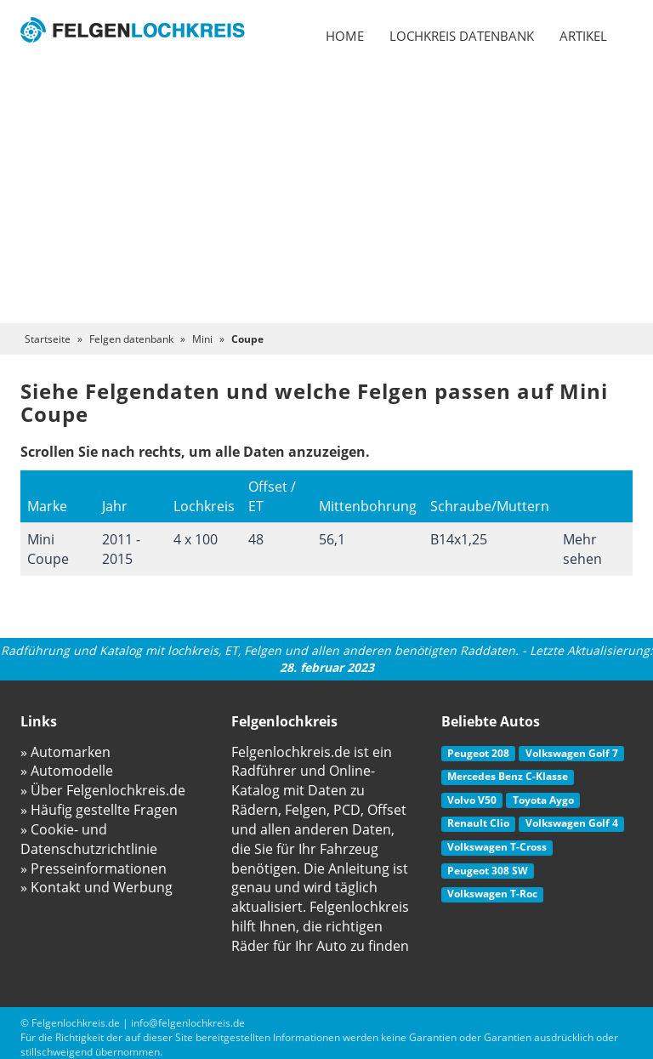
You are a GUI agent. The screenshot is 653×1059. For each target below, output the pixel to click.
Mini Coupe (48, 549)
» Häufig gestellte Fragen (99, 809)
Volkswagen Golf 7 (571, 753)
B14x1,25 (458, 539)
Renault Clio (478, 823)
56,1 (332, 539)
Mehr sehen (582, 549)
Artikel (583, 35)
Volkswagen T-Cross (497, 847)
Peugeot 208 (478, 753)
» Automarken (65, 752)
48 (256, 539)
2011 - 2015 (121, 549)
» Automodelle (66, 770)
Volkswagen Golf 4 (571, 823)
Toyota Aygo (543, 800)
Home (345, 35)
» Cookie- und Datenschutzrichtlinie (88, 839)
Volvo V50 (472, 800)
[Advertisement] (326, 196)
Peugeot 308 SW (487, 870)
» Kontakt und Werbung (96, 887)
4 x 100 (195, 539)
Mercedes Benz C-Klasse (507, 776)
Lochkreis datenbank (461, 35)
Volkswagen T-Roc (492, 893)
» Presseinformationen (93, 868)
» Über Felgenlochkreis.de (102, 790)
